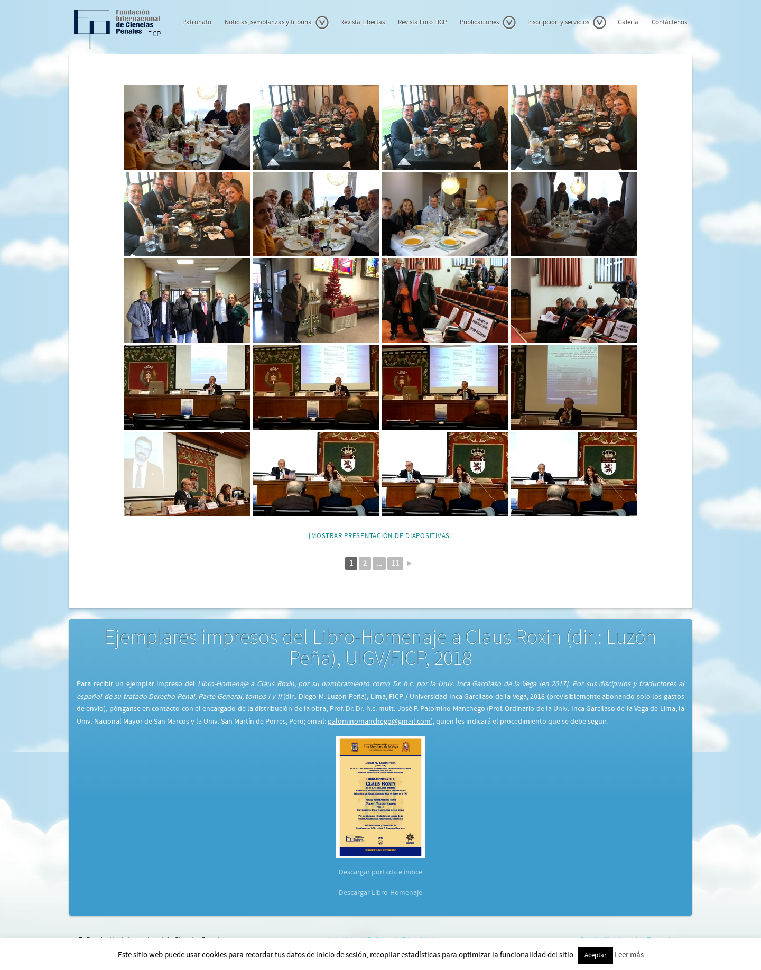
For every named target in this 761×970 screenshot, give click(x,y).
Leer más (629, 954)
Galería (628, 22)
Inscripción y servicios (567, 23)
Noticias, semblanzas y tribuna (277, 23)
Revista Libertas (362, 22)
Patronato (196, 22)
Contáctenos (669, 22)
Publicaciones (488, 23)
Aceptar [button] (595, 955)
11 (395, 563)
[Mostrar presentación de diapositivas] (380, 536)
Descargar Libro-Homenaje (380, 893)
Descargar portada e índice (380, 872)
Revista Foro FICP (422, 22)
